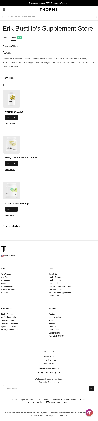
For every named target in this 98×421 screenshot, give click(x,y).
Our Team (5, 277)
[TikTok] (56, 373)
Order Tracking (55, 317)
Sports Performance (9, 327)
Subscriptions (54, 333)
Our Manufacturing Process (60, 286)
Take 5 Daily (54, 274)
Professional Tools (8, 317)
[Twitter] (47, 373)
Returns (52, 323)
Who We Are (6, 274)
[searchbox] (49, 17)
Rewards (52, 327)
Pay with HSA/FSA (56, 336)
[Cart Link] (94, 9)
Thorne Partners (7, 320)
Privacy (47, 400)
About (13, 38)
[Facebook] (42, 373)
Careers (4, 293)
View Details (10, 124)
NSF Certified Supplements (60, 293)
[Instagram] (38, 373)
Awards (4, 283)
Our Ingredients (55, 283)
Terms (38, 400)
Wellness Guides (55, 289)
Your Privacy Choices (56, 402)
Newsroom (5, 280)
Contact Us (53, 314)
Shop (5, 38)
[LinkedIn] (60, 373)
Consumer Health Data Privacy (64, 400)
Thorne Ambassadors (9, 323)
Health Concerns (55, 280)
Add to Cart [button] (11, 117)
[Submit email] (91, 388)
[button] (4, 9)
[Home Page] (49, 9)
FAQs (51, 320)
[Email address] (45, 388)
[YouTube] (51, 373)
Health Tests (54, 296)
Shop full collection (11, 226)
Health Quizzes (55, 277)
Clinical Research (8, 289)
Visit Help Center (49, 356)
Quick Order (54, 330)
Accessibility (38, 402)
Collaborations (7, 286)
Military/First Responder (10, 330)
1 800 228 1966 (49, 363)
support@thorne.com (49, 360)
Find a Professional (9, 314)
